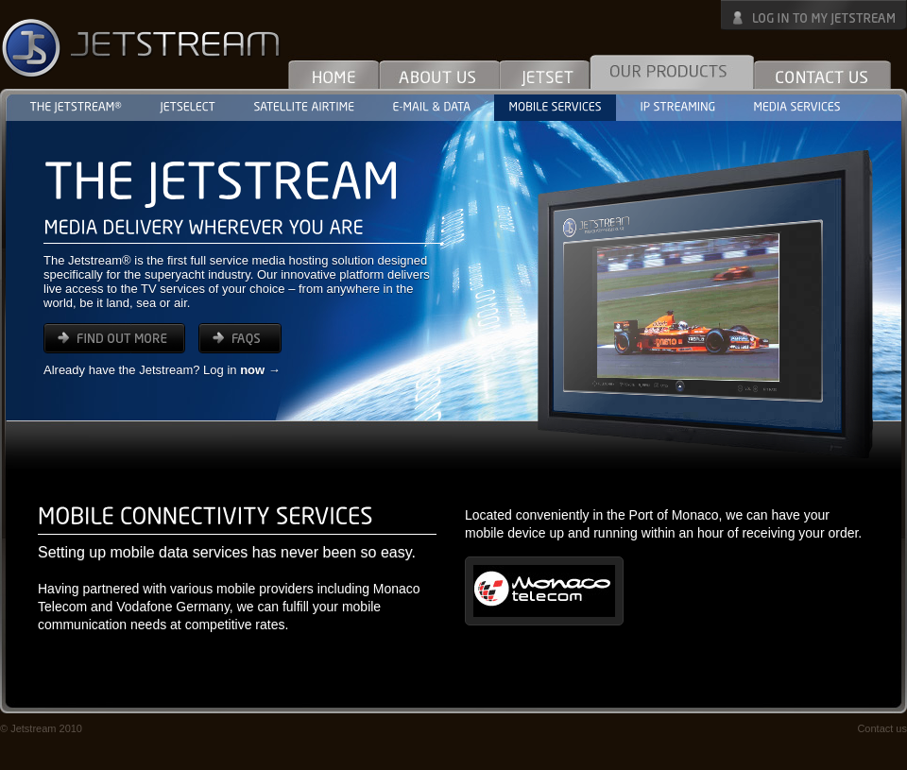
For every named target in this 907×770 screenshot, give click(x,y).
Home (334, 71)
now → (260, 370)
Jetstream (141, 47)
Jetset (545, 71)
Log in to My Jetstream (814, 15)
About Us (440, 71)
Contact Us (822, 71)
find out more (114, 338)
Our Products (672, 71)
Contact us (882, 728)
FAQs (240, 338)
